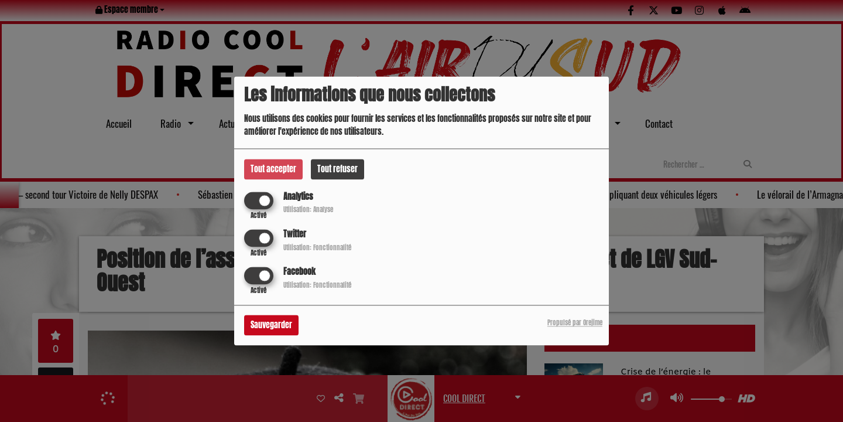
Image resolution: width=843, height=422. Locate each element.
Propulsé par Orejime (574, 323)
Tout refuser (337, 169)
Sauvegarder (271, 325)
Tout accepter (273, 169)
